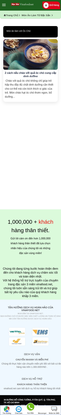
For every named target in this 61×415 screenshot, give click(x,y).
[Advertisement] (30, 176)
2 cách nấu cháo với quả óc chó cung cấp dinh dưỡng (30, 75)
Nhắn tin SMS (54, 410)
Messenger (42, 410)
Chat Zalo (18, 410)
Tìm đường (7, 410)
